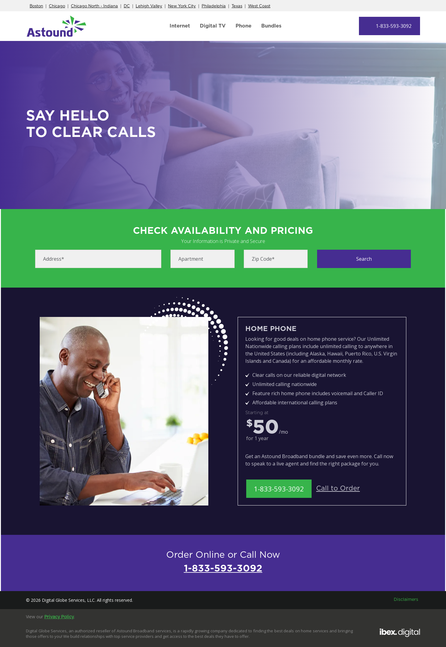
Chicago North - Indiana (94, 6)
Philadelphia (214, 6)
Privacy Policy (59, 617)
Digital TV (213, 26)
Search (364, 258)
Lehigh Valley (149, 6)
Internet (180, 26)
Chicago (57, 6)
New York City (182, 6)
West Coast (259, 6)
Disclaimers (406, 599)
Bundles (271, 26)
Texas (237, 6)
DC (127, 6)
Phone (243, 26)
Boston (36, 6)
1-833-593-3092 (393, 26)
